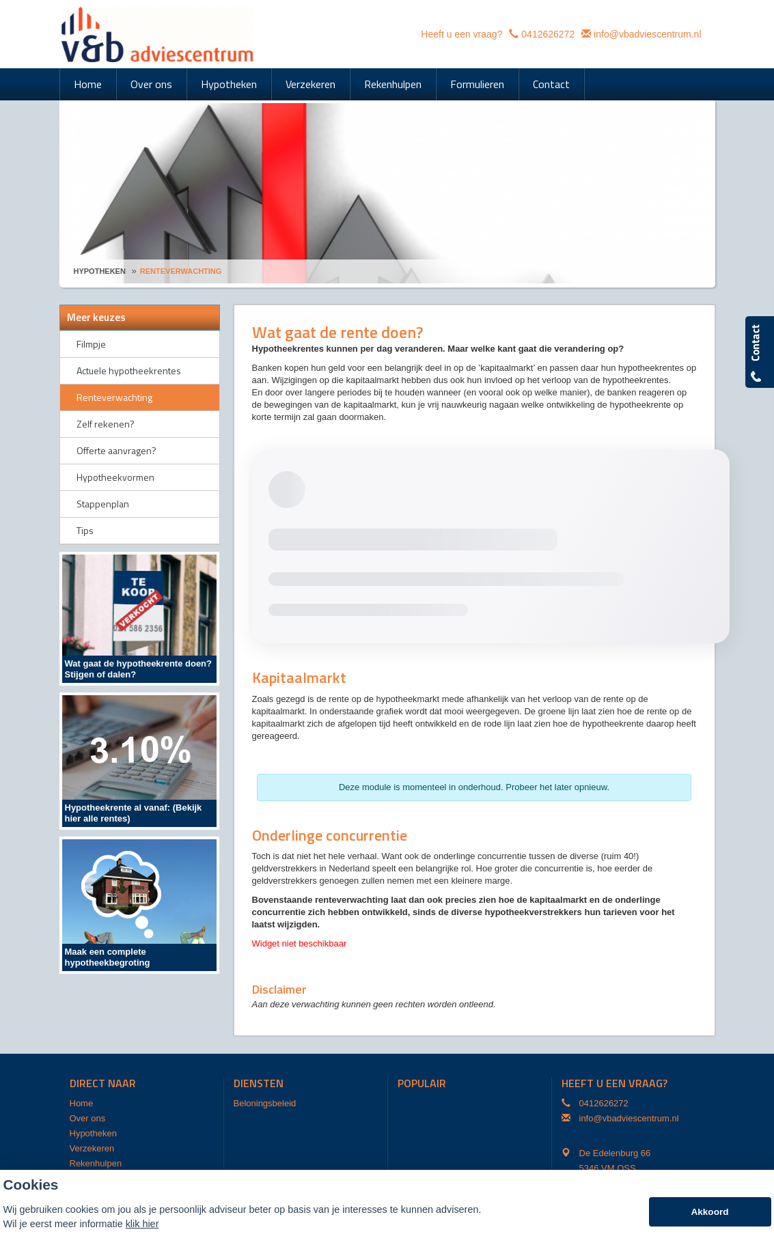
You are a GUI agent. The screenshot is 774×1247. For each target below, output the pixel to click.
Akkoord (709, 1212)
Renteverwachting (181, 271)
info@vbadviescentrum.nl (647, 34)
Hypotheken (100, 271)
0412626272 (548, 34)
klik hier (142, 1223)
